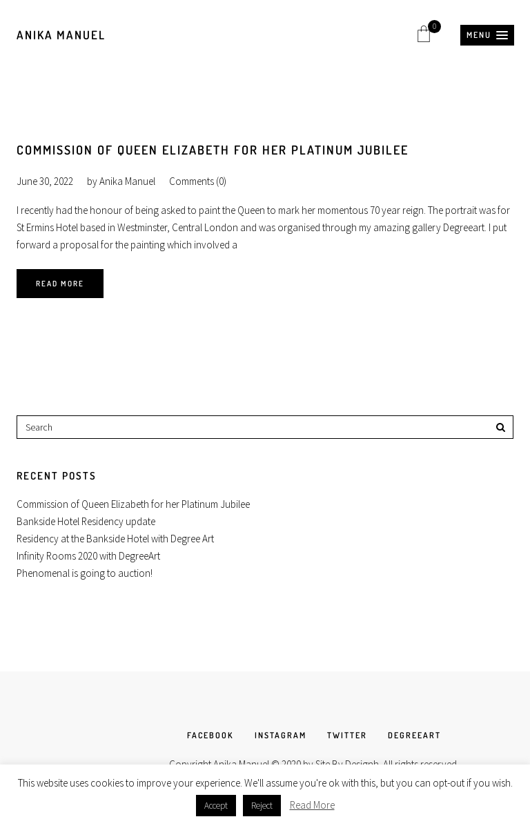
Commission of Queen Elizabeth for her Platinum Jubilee (213, 149)
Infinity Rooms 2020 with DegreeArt (88, 555)
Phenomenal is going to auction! (85, 573)
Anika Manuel (61, 35)
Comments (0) (197, 181)
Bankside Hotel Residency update (86, 521)
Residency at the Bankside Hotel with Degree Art (115, 538)
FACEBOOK (210, 735)
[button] (487, 35)
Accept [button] (216, 805)
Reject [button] (262, 805)
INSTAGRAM (280, 735)
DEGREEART (414, 735)
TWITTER (347, 735)
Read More (60, 283)
